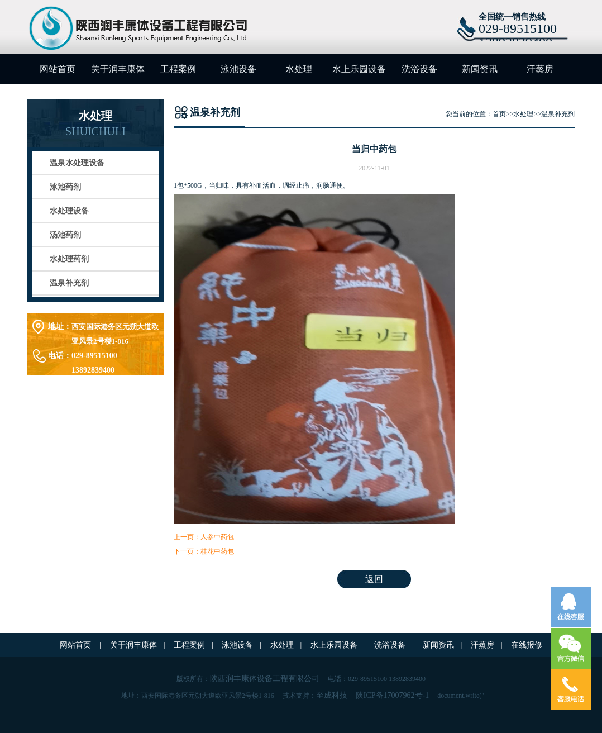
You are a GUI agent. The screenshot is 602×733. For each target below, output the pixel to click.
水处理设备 (69, 211)
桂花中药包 (217, 551)
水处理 (298, 69)
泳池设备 (238, 69)
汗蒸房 (540, 69)
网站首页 (57, 69)
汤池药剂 (65, 235)
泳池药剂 (65, 187)
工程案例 (178, 69)
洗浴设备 (419, 69)
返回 (374, 579)
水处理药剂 (69, 259)
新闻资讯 (480, 69)
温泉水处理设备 (77, 163)
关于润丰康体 (118, 69)
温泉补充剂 (69, 283)
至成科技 (331, 695)
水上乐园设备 (359, 69)
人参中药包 (217, 537)
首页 (499, 114)
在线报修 (526, 645)
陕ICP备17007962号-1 (392, 695)
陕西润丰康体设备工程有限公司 (264, 678)
